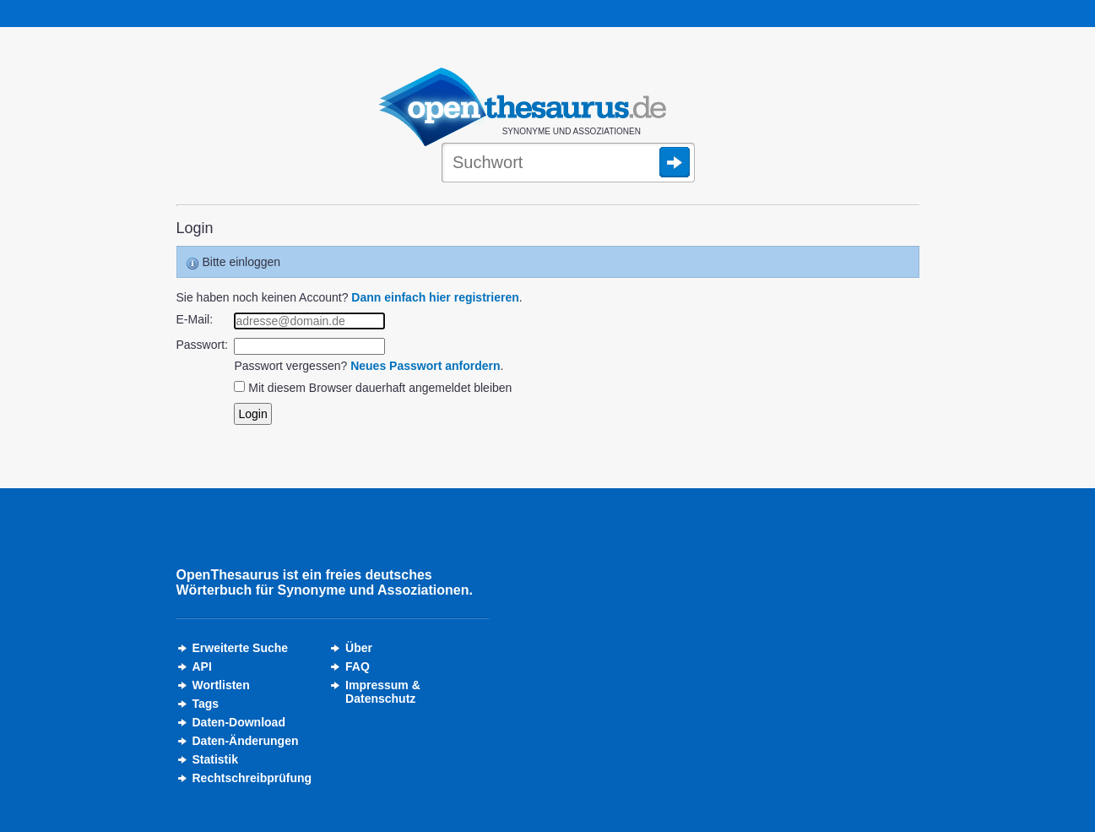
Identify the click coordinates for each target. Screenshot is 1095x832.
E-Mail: (195, 319)
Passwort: (202, 344)
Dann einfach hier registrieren (434, 297)
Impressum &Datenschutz (382, 691)
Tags (206, 703)
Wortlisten (221, 685)
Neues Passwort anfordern (425, 365)
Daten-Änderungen (245, 741)
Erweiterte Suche (240, 648)
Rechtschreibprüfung (252, 778)
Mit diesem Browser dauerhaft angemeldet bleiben (380, 387)
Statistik (215, 759)
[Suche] (568, 164)
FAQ (357, 666)
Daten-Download (238, 722)
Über (358, 648)
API (202, 666)
